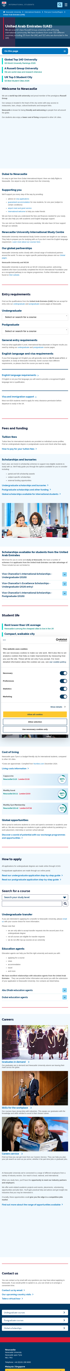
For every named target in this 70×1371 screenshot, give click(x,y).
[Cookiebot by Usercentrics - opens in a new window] (56, 640)
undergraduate (19, 304)
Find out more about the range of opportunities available (31, 1204)
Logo (4, 5)
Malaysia (9, 1366)
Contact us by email (12, 1290)
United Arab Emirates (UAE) (14, 15)
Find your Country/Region (53, 12)
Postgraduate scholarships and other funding (25, 489)
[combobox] (35, 317)
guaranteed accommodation (19, 202)
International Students (33, 12)
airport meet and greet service (20, 208)
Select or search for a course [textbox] (20, 317)
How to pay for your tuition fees (18, 449)
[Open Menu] (65, 4)
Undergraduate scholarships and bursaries (24, 485)
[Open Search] (59, 4)
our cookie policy (57, 662)
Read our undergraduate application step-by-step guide (31, 875)
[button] (64, 574)
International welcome (16, 211)
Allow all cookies (35, 714)
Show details (56, 707)
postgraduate (34, 304)
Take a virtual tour (11, 1298)
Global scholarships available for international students (30, 494)
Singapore (20, 1366)
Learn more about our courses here (26, 242)
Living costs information (14, 768)
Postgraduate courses (13, 1320)
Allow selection (35, 722)
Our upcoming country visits (16, 1294)
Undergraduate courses (14, 1312)
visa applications (22, 199)
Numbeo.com (38, 764)
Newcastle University (13, 12)
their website (14, 275)
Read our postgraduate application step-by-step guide (30, 879)
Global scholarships (13, 1328)
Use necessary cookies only (35, 729)
